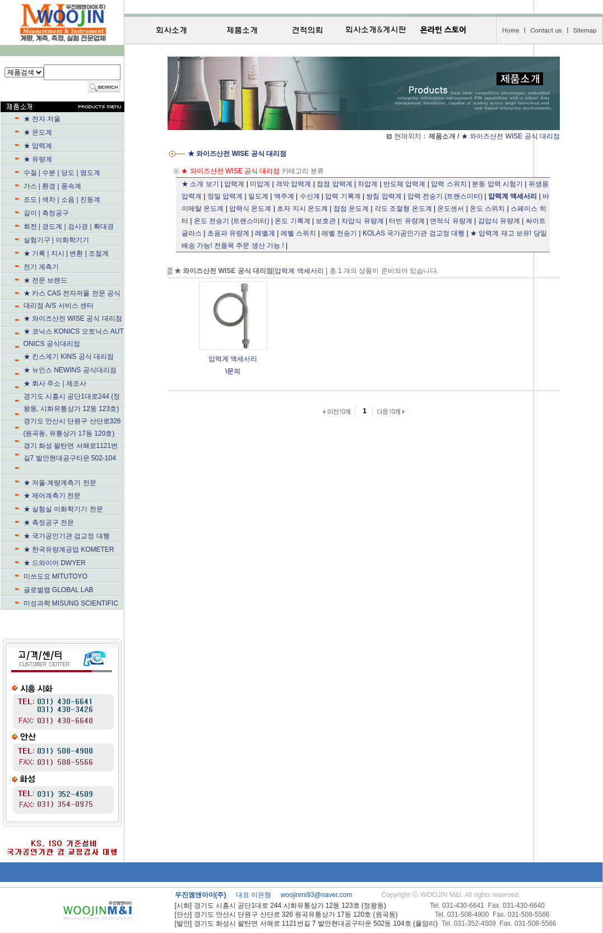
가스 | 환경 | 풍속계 (53, 186)
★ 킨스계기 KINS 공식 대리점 (69, 357)
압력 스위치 (448, 184)
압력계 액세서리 (299, 271)
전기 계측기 (78, 267)
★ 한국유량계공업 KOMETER (69, 549)
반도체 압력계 (404, 184)
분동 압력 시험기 (497, 184)
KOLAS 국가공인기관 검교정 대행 (414, 233)
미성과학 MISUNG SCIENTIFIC (71, 603)
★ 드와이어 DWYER (78, 563)
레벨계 (265, 233)
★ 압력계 (38, 146)
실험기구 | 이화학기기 (80, 240)
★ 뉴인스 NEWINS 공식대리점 (80, 370)
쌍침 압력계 (383, 196)
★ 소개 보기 (200, 184)
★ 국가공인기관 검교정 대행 (80, 536)
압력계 (234, 184)
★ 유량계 (78, 159)
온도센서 (450, 209)
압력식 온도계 (250, 209)
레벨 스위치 (298, 233)
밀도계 (258, 196)
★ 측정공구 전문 (49, 522)
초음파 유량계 (228, 233)
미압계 (260, 184)
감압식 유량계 (499, 221)
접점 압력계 (334, 184)
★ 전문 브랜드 (76, 280)
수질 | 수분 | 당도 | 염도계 (62, 173)
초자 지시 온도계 (302, 209)
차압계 (368, 184)
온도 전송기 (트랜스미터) (232, 221)
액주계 (284, 196)
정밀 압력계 (225, 196)
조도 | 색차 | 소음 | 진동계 (62, 200)
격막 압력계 (293, 184)
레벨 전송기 (339, 233)
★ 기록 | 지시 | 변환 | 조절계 (80, 253)
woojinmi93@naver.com (316, 895)
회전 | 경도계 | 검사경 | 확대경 (69, 226)
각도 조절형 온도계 (403, 209)
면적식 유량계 (451, 221)
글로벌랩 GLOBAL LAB (59, 590)
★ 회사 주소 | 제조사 (75, 383)
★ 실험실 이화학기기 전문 (63, 509)
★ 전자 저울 (42, 119)
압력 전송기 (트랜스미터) (445, 196)
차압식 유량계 (362, 221)
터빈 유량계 (406, 221)
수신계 (310, 196)
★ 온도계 (38, 132)
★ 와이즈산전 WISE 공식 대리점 (73, 318)
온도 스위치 (487, 209)
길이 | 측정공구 (46, 213)
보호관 (326, 221)
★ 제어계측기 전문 (52, 496)
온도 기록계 (292, 221)
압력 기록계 (342, 196)
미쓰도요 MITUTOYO (79, 576)
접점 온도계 (351, 209)
